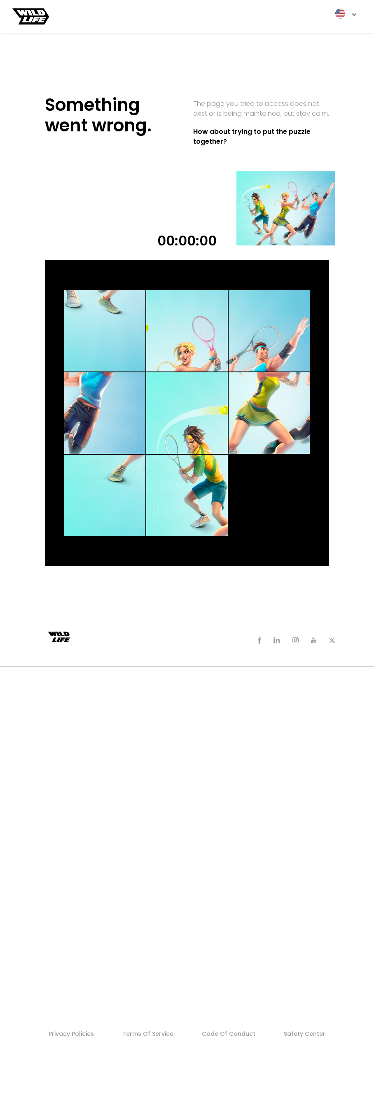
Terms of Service (147, 1034)
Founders (65, 849)
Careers (64, 874)
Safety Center (304, 1034)
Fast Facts (66, 815)
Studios (63, 933)
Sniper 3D (65, 756)
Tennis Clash (70, 723)
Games (63, 689)
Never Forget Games (81, 967)
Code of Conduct (228, 1034)
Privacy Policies (71, 1034)
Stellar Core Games (80, 950)
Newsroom (68, 782)
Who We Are (69, 798)
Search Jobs (69, 908)
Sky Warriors (69, 740)
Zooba (61, 706)
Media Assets (70, 832)
